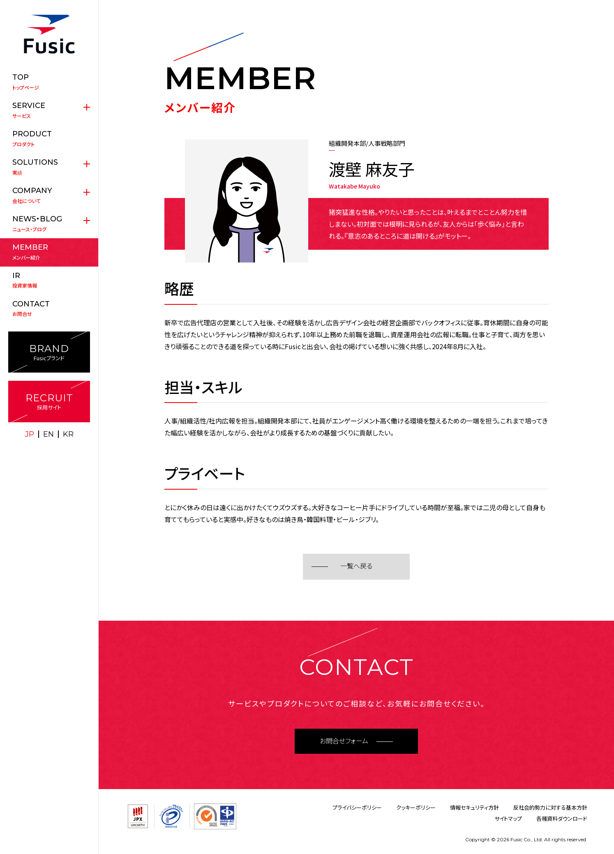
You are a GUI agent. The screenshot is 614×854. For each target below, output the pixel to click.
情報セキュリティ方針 (474, 807)
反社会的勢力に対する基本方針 (550, 807)
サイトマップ (508, 818)
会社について (49, 195)
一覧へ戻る (356, 566)
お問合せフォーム (344, 741)
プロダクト (49, 138)
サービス (49, 110)
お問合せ (49, 308)
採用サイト (49, 401)
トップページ (49, 82)
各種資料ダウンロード (561, 818)
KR (68, 434)
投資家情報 (49, 280)
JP (29, 434)
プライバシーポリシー (357, 807)
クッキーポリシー (416, 807)
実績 (49, 167)
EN (48, 434)
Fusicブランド (49, 352)
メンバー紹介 (49, 252)
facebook (58, 451)
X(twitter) (40, 451)
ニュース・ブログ (49, 223)
